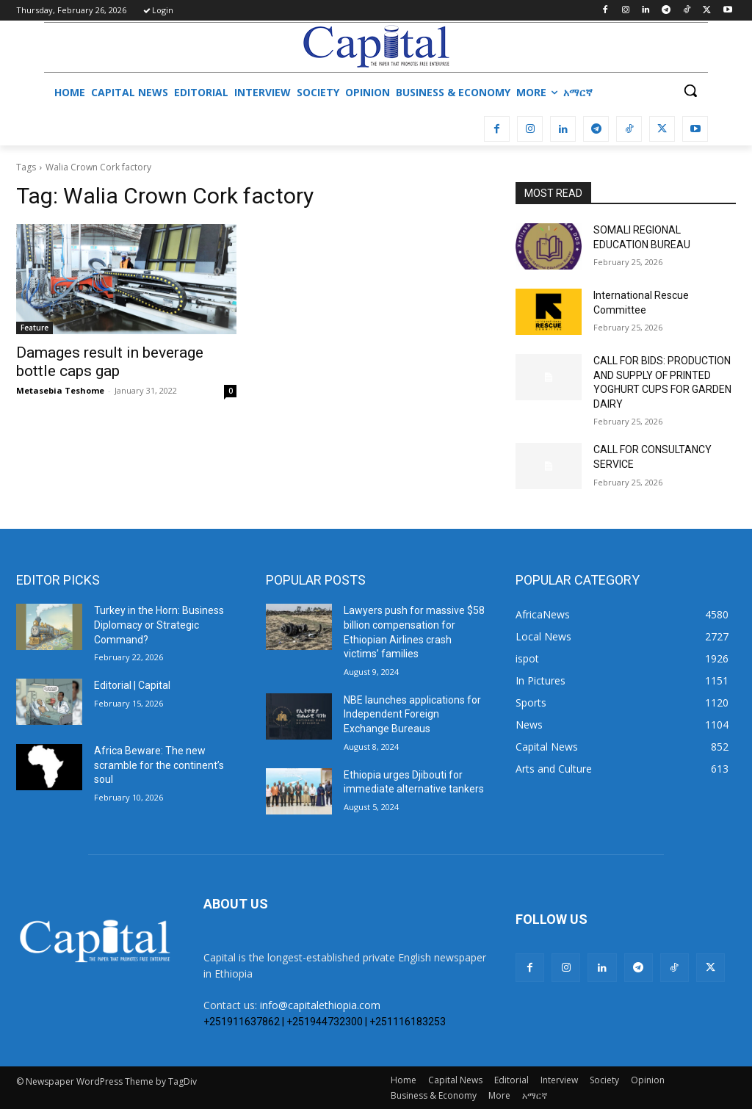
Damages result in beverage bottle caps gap (109, 362)
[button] (690, 90)
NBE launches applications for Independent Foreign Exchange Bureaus (412, 714)
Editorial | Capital (132, 685)
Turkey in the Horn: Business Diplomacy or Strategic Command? (159, 624)
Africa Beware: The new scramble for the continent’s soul (159, 765)
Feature (34, 327)
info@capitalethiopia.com (320, 1005)
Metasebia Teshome (60, 390)
